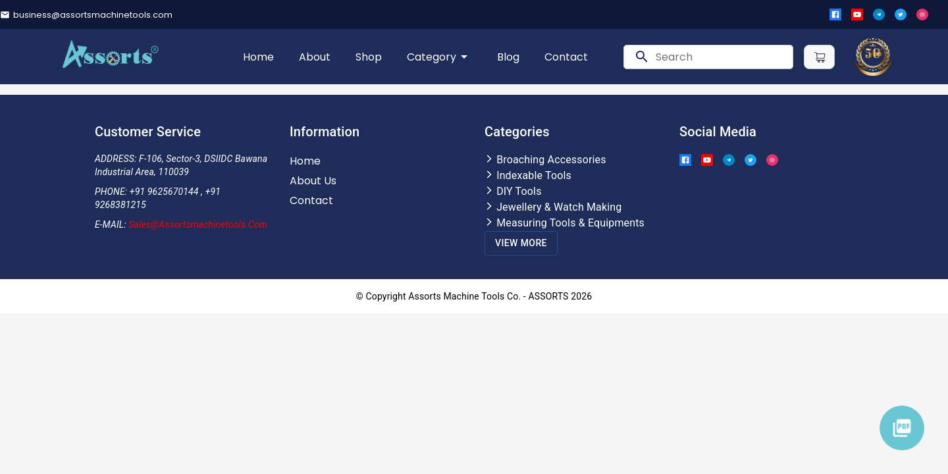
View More (521, 243)
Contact (566, 57)
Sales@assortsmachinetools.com (197, 224)
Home (258, 57)
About (314, 57)
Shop (369, 57)
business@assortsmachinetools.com (92, 15)
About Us (313, 180)
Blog (508, 57)
